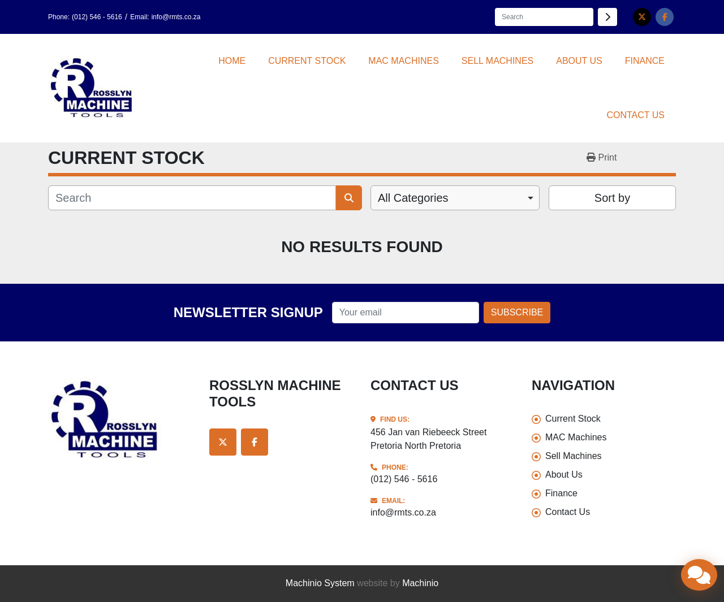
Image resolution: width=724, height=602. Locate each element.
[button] (307, 61)
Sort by (612, 198)
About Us (579, 61)
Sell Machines (497, 61)
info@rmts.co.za (176, 17)
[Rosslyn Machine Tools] (120, 420)
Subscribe (517, 312)
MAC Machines (403, 61)
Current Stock (307, 61)
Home (231, 61)
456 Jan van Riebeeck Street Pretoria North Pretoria (428, 439)
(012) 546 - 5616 (97, 17)
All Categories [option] (413, 198)
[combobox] (455, 197)
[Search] (544, 17)
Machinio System (320, 583)
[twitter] (642, 17)
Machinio (420, 583)
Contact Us (635, 115)
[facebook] (665, 17)
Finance (645, 61)
